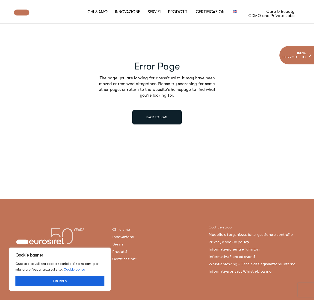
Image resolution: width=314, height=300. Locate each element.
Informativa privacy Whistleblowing (240, 271)
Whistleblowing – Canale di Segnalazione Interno (252, 264)
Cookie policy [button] (74, 269)
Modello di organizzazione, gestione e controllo (251, 234)
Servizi (118, 244)
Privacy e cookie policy (229, 242)
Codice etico (220, 227)
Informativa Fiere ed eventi (232, 256)
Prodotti (119, 251)
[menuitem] (235, 11)
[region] (60, 269)
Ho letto (60, 281)
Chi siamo (121, 229)
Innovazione (123, 237)
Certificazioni (124, 259)
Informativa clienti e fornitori (234, 249)
